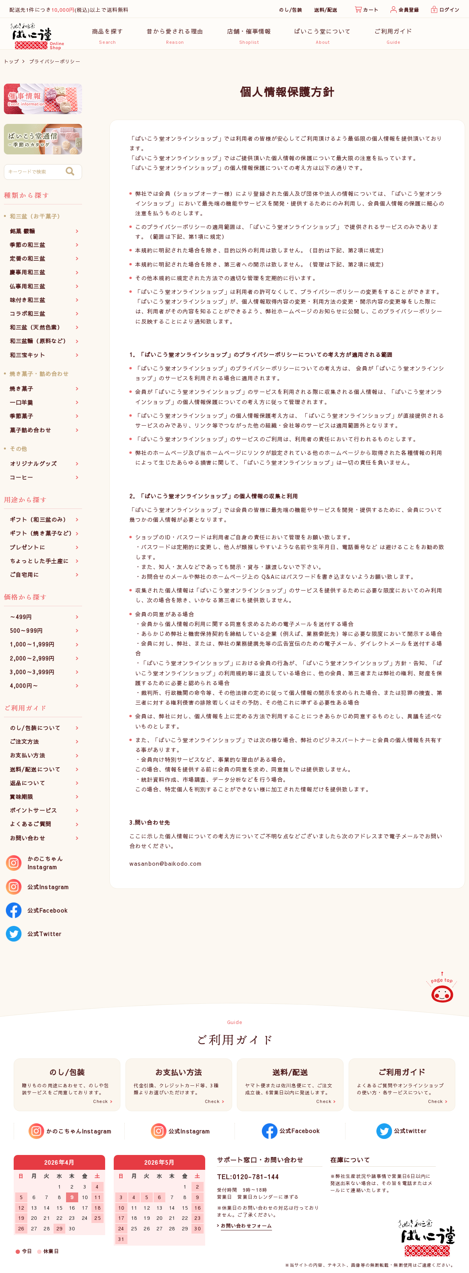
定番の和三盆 (27, 263)
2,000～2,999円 (32, 662)
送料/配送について (35, 773)
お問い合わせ (27, 842)
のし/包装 (291, 10)
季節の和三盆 (27, 249)
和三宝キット (27, 359)
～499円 (21, 621)
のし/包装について (35, 732)
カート (370, 10)
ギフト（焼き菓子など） (42, 537)
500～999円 (26, 635)
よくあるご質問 (30, 828)
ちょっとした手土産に (39, 565)
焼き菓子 (21, 393)
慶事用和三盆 (27, 276)
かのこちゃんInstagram (45, 867)
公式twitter (410, 1131)
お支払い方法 (27, 759)
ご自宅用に (24, 578)
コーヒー (21, 481)
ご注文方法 (24, 746)
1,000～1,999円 (32, 648)
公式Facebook (47, 914)
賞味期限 (21, 801)
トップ (11, 65)
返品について (27, 787)
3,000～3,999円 (32, 676)
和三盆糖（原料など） (39, 345)
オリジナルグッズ (33, 467)
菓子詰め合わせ (30, 434)
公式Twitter (44, 938)
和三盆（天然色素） (36, 331)
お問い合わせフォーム (246, 1226)
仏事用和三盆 (27, 290)
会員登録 (409, 10)
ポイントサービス (33, 814)
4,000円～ (24, 690)
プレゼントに (27, 551)
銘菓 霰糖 (23, 235)
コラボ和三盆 (27, 318)
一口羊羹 (21, 406)
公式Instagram (48, 891)
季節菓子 (21, 420)
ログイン (449, 10)
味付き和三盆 (27, 304)
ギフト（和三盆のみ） (39, 524)
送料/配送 (326, 10)
